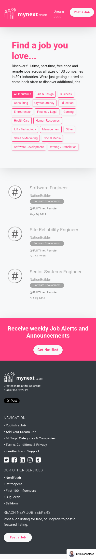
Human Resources (48, 120)
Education (66, 103)
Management (51, 129)
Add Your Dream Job (20, 432)
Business (66, 94)
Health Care (21, 120)
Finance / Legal (47, 112)
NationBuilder (40, 196)
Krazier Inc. (11, 390)
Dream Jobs (59, 14)
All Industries (22, 94)
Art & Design (45, 94)
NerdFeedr (12, 477)
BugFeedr (12, 497)
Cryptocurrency (44, 103)
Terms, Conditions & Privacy (25, 444)
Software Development (29, 147)
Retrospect (13, 484)
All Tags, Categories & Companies (29, 438)
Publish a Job (15, 425)
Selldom (11, 503)
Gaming (68, 112)
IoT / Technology (25, 129)
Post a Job (82, 12)
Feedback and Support (21, 451)
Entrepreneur (22, 112)
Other (69, 129)
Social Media (52, 138)
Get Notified (48, 350)
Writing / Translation (63, 147)
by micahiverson (81, 554)
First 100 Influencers (20, 490)
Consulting (21, 103)
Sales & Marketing (26, 138)
